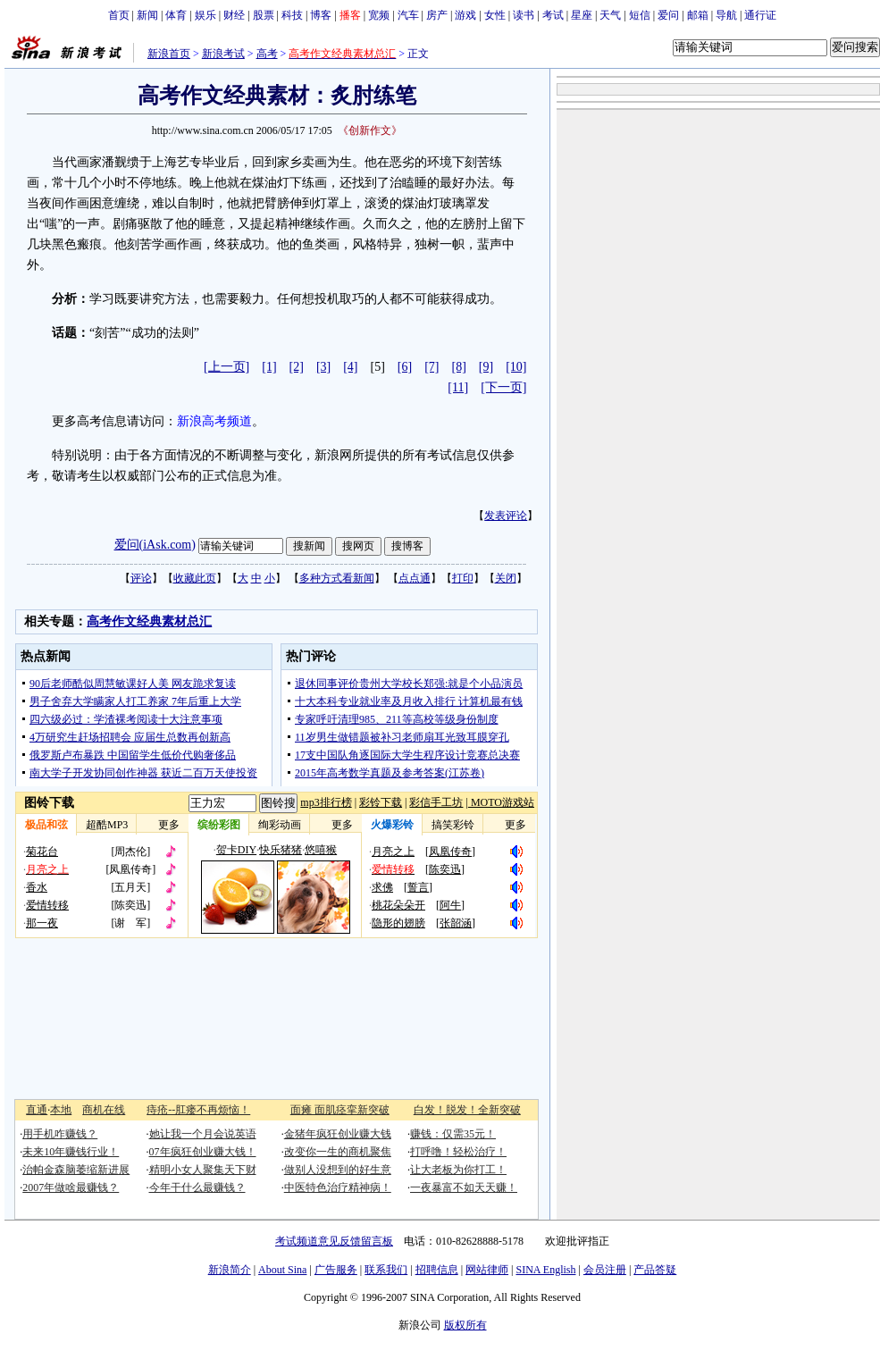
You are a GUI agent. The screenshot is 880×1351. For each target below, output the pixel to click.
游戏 (465, 15)
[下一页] (503, 387)
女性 (495, 15)
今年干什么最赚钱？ (197, 1187)
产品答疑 (654, 1269)
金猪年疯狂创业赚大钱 (337, 1134)
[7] (431, 366)
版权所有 (465, 1325)
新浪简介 (229, 1269)
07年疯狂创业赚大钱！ (202, 1151)
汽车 (408, 15)
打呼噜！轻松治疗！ (458, 1151)
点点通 (414, 578)
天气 (610, 15)
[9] (486, 366)
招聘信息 (436, 1269)
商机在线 (103, 1109)
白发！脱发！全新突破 (467, 1109)
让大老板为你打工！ (458, 1169)
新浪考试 (223, 53)
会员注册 (604, 1269)
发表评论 (505, 515)
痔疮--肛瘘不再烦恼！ (198, 1109)
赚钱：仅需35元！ (453, 1134)
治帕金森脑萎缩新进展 (76, 1169)
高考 (267, 53)
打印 (463, 578)
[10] (516, 366)
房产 (437, 15)
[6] (405, 366)
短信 (639, 15)
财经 (234, 15)
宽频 (379, 15)
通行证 (760, 15)
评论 (141, 578)
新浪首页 (168, 53)
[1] (269, 366)
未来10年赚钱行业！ (70, 1151)
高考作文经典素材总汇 (149, 621)
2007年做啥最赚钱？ (70, 1187)
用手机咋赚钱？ (59, 1134)
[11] (458, 387)
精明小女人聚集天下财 (202, 1169)
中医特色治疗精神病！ (337, 1187)
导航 (726, 15)
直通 (36, 1109)
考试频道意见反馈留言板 (334, 1241)
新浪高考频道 (214, 421)
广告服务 (335, 1269)
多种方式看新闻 (336, 578)
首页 (119, 15)
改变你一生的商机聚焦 (337, 1151)
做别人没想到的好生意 (337, 1169)
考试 (553, 15)
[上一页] (226, 366)
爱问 (668, 15)
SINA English (545, 1269)
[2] (296, 366)
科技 (292, 15)
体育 (176, 15)
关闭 (505, 578)
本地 (60, 1109)
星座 (581, 15)
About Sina (282, 1269)
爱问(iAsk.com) (155, 544)
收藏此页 (194, 578)
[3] (323, 366)
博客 (320, 15)
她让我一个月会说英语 (202, 1134)
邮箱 (697, 15)
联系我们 (386, 1269)
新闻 (147, 15)
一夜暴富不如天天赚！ (463, 1187)
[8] (459, 366)
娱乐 (205, 15)
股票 (263, 15)
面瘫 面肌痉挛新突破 (340, 1109)
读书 (523, 15)
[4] (350, 366)
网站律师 (486, 1269)
